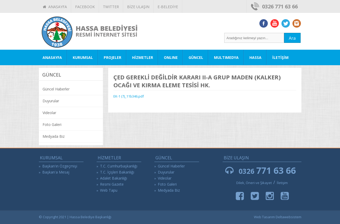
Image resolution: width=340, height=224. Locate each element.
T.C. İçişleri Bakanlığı (117, 172)
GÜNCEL (196, 57)
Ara (292, 38)
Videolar (49, 112)
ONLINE (171, 57)
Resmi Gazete (112, 184)
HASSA (255, 57)
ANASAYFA (55, 6)
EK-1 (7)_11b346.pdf (128, 96)
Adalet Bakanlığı (113, 178)
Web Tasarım (264, 217)
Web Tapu (108, 190)
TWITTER (111, 6)
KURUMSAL (83, 57)
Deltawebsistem (288, 217)
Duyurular (51, 100)
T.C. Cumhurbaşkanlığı (118, 166)
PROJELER (112, 57)
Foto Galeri (52, 124)
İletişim (282, 182)
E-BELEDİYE (168, 6)
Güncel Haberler (56, 88)
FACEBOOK (85, 6)
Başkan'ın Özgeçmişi (59, 166)
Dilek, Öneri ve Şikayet (254, 182)
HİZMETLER (142, 57)
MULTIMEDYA (226, 57)
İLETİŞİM (280, 57)
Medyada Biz (54, 136)
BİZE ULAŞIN (138, 6)
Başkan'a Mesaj (55, 172)
